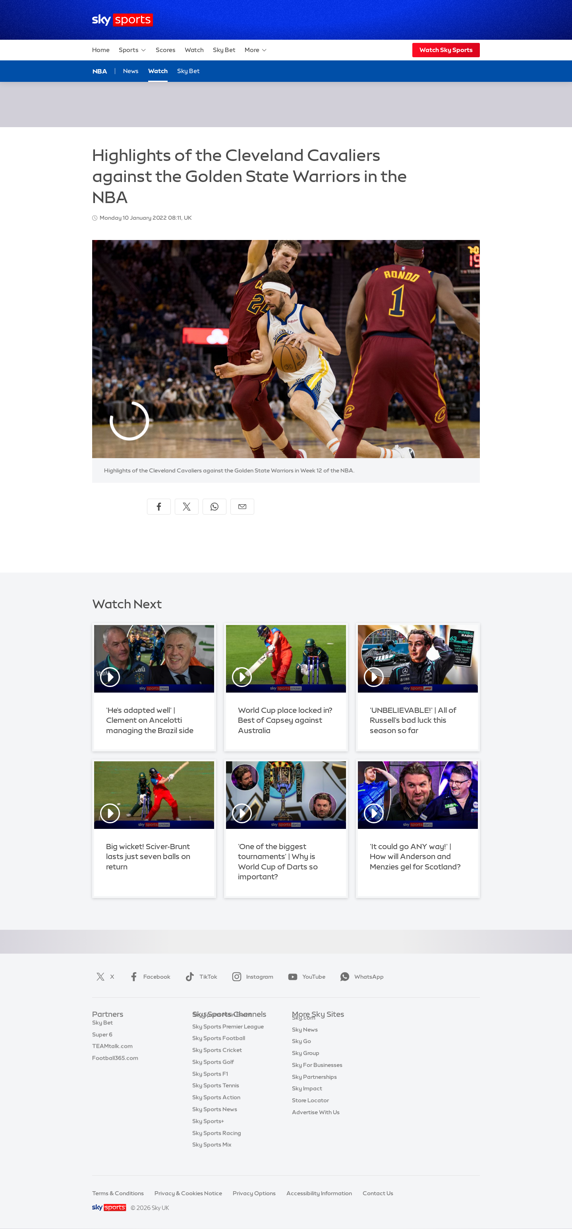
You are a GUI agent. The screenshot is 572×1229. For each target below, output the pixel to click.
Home (101, 50)
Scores (166, 50)
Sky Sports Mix (212, 1156)
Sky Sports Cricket (217, 1062)
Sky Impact (307, 1097)
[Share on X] (187, 507)
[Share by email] (242, 507)
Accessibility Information (319, 1193)
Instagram (251, 977)
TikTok (199, 977)
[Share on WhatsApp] (214, 507)
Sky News (305, 1038)
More (256, 50)
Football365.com (115, 1062)
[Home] (122, 20)
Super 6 (102, 1038)
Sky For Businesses (317, 1074)
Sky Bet (224, 50)
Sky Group (305, 1062)
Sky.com (303, 1027)
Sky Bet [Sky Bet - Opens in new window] (188, 71)
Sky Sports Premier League (228, 1038)
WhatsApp (360, 977)
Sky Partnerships (314, 1086)
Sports (133, 50)
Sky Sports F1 (210, 1086)
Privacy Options (254, 1193)
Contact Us (378, 1193)
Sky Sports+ (208, 1133)
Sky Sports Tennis (215, 1097)
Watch (194, 50)
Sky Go (301, 1050)
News (131, 71)
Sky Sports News (214, 1121)
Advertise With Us (316, 1121)
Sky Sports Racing (216, 1145)
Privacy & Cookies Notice (188, 1193)
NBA (100, 71)
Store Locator (310, 1109)
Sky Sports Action (216, 1109)
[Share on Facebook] (159, 507)
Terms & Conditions (118, 1193)
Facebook (148, 977)
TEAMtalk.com (112, 1050)
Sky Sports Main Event (221, 1027)
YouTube (305, 977)
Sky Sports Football (218, 1050)
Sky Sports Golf (213, 1074)
